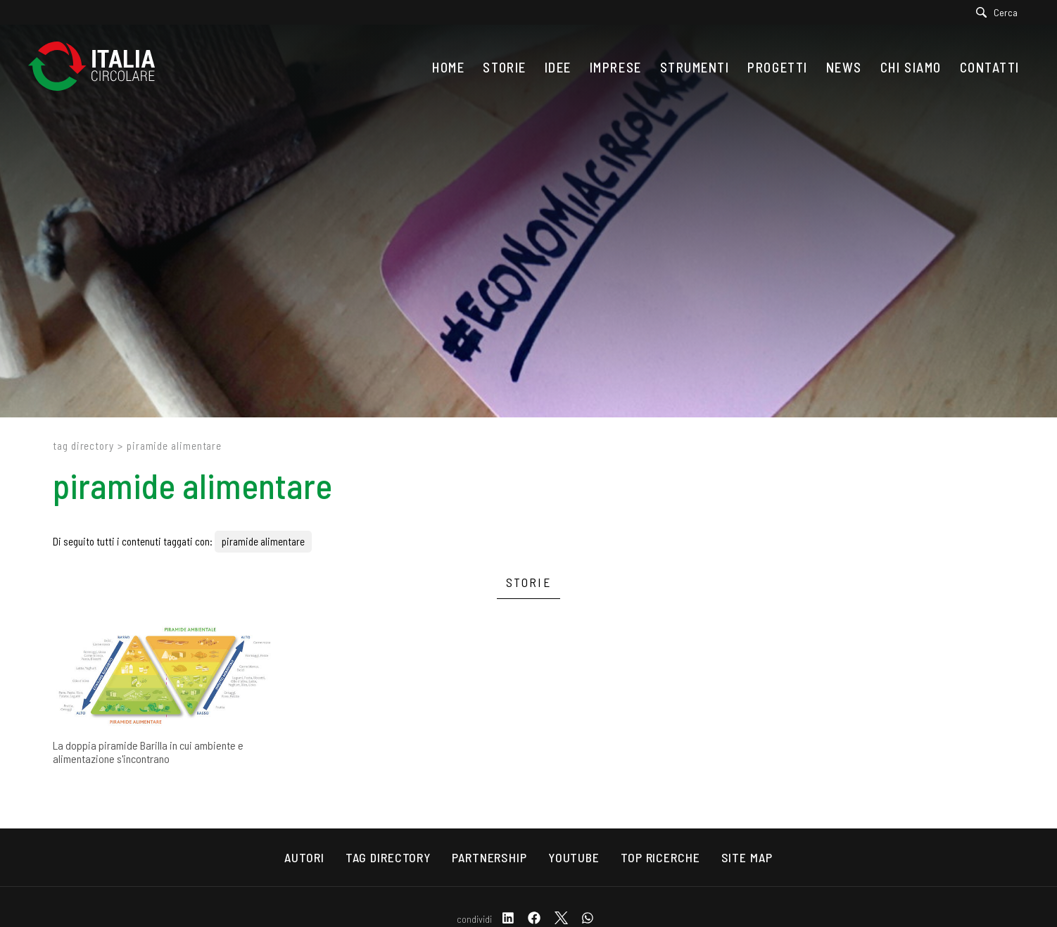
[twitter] (561, 919)
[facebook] (534, 919)
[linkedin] (508, 919)
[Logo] (98, 67)
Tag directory (83, 445)
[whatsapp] (587, 919)
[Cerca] (1000, 12)
